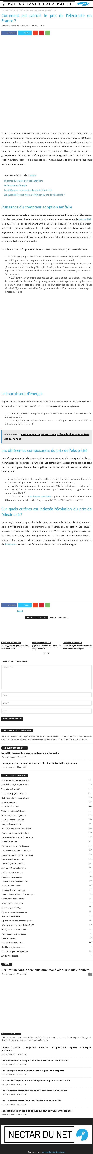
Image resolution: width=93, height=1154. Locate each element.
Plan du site (77, 1146)
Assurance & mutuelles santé (13, 800)
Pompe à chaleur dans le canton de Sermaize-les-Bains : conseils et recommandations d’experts (77, 579)
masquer (33, 142)
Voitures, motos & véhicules (13, 743)
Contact (24, 1146)
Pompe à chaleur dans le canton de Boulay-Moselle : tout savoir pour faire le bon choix (15, 579)
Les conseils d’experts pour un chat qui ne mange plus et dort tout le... (36, 1013)
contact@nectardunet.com (53, 1084)
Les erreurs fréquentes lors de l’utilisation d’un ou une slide (31, 1033)
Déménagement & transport (13, 866)
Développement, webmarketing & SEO (17, 857)
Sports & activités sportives (12, 791)
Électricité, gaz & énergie (9, 10)
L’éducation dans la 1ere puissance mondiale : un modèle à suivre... (46, 902)
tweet (20, 543)
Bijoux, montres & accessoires (14, 844)
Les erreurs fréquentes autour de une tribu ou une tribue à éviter (34, 1023)
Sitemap (66, 1146)
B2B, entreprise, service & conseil (15, 712)
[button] (88, 4)
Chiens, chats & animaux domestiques (17, 826)
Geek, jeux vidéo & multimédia (14, 862)
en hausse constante (40, 428)
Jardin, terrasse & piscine (12, 805)
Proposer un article (37, 1146)
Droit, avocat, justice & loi (12, 835)
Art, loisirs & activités (10, 739)
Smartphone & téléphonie (12, 831)
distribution (10, 476)
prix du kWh (85, 185)
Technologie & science (10, 848)
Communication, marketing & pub (16, 778)
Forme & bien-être (9, 774)
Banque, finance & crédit (11, 756)
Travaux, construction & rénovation (16, 761)
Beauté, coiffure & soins (11, 809)
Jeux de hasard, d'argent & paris (15, 717)
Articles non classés (9, 888)
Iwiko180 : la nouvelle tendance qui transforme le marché (30, 685)
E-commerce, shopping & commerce (17, 787)
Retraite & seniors (9, 870)
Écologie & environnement (12, 875)
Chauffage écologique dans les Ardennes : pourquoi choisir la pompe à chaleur (46, 579)
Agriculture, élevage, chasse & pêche (16, 853)
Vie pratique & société (10, 721)
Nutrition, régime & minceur (13, 879)
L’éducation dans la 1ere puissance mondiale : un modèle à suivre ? (34, 992)
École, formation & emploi (12, 752)
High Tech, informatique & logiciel (15, 730)
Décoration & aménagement (13, 747)
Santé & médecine (9, 734)
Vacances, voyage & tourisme (13, 726)
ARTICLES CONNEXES (36, 550)
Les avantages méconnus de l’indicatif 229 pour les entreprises (32, 1002)
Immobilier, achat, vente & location (16, 783)
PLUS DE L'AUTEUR (58, 550)
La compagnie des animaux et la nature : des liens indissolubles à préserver (39, 695)
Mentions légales (54, 1146)
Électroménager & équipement (14, 884)
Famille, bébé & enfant (11, 818)
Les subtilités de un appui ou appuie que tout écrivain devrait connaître (37, 1043)
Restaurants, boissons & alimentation (17, 769)
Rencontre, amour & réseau (13, 796)
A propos (15, 1146)
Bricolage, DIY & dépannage (13, 822)
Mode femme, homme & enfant (15, 765)
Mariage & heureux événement (14, 813)
